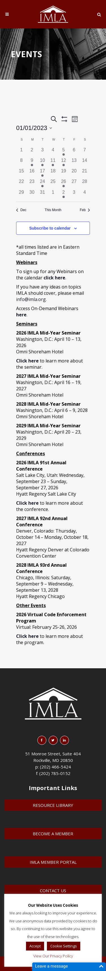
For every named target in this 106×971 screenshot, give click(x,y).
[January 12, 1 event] (63, 162)
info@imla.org (31, 299)
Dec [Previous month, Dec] (21, 210)
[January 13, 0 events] (74, 162)
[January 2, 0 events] (32, 152)
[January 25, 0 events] (53, 183)
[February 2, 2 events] (63, 194)
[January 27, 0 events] (74, 183)
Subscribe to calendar (49, 228)
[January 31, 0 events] (42, 194)
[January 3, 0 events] (42, 152)
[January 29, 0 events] (21, 194)
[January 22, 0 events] (21, 183)
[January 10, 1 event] (42, 162)
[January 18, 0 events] (53, 173)
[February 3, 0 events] (74, 194)
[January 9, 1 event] (32, 162)
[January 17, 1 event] (42, 173)
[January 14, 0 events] (84, 162)
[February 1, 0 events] (53, 194)
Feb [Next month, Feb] (85, 210)
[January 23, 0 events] (32, 183)
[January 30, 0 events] (32, 194)
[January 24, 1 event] (42, 183)
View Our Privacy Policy (53, 955)
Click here (27, 503)
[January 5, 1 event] (63, 152)
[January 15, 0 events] (21, 173)
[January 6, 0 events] (74, 152)
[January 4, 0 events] (53, 152)
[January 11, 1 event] (53, 162)
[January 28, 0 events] (84, 183)
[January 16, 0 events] (32, 173)
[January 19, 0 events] (63, 173)
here (21, 315)
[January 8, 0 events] (21, 162)
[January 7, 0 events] (84, 152)
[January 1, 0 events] (21, 152)
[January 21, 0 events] (84, 173)
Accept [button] (35, 946)
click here (54, 278)
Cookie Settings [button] (63, 946)
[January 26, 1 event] (63, 183)
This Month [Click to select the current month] (53, 210)
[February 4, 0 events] (84, 194)
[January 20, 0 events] (74, 173)
